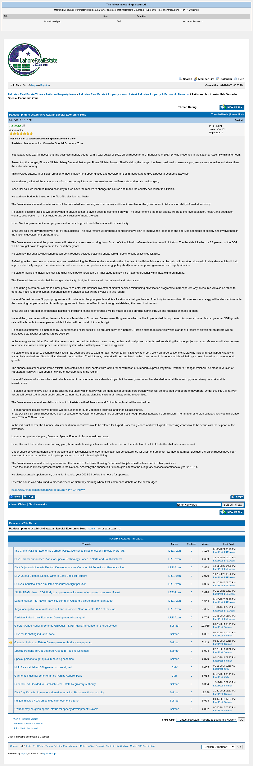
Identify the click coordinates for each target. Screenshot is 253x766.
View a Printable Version (25, 719)
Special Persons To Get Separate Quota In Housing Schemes (51, 650)
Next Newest (37, 504)
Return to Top (87, 746)
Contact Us (16, 746)
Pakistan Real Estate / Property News (103, 94)
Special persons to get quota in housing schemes (44, 658)
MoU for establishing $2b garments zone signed (43, 667)
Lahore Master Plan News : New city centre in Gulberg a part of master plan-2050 (63, 600)
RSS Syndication (146, 746)
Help (239, 79)
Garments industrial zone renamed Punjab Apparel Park (48, 675)
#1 (242, 120)
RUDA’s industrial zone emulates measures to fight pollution (50, 584)
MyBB (24, 753)
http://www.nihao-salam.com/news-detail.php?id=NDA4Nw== (48, 489)
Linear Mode (237, 114)
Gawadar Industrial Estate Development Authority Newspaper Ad (53, 642)
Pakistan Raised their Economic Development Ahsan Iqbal (49, 617)
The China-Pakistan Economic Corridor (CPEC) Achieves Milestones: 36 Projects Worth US (69, 550)
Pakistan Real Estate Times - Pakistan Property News (42, 94)
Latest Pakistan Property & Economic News (157, 94)
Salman (92, 528)
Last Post (218, 552)
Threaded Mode (219, 114)
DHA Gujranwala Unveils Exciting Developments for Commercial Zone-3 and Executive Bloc (69, 567)
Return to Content (105, 746)
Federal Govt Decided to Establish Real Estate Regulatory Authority (55, 684)
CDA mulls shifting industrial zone (34, 634)
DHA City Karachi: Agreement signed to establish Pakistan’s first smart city (59, 692)
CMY (175, 667)
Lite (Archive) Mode (126, 746)
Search (185, 79)
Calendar (224, 79)
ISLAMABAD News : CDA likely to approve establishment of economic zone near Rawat (67, 592)
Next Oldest (19, 504)
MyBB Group (48, 753)
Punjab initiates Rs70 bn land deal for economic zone (46, 700)
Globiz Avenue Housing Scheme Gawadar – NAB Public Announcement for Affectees (65, 625)
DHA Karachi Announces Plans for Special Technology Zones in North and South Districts (68, 559)
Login (34, 85)
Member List (204, 79)
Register (44, 85)
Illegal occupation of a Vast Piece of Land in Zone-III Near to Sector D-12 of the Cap (64, 609)
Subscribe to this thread (25, 728)
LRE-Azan (174, 550)
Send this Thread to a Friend (27, 723)
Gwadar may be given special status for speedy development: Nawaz (56, 709)
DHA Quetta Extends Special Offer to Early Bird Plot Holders (50, 575)
